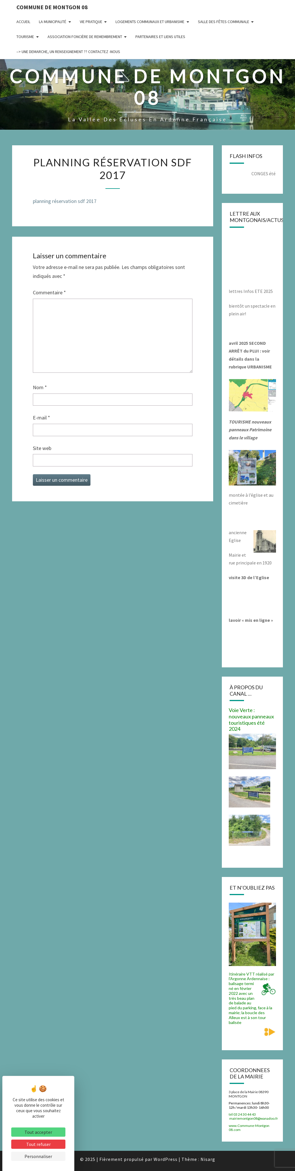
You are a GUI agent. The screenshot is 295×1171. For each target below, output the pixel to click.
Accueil (23, 21)
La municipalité (52, 21)
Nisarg (208, 1159)
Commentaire (49, 292)
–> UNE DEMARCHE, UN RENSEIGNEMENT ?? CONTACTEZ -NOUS (68, 51)
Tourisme (25, 36)
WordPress (165, 1159)
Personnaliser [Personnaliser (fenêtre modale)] (38, 1156)
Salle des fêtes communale (223, 21)
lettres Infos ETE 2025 (251, 291)
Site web (42, 448)
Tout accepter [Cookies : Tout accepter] (38, 1132)
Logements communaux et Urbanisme (150, 21)
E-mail (41, 417)
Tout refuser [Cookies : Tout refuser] (38, 1144)
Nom (40, 387)
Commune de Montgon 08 (52, 7)
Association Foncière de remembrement (85, 36)
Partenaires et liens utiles (160, 36)
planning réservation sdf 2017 (65, 201)
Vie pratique (91, 21)
